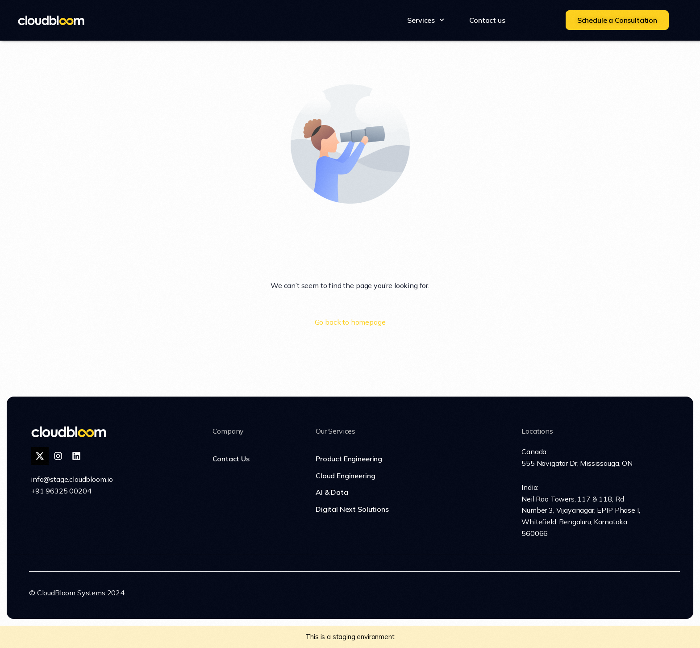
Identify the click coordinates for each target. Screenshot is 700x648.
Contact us (487, 20)
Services (425, 20)
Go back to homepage (350, 322)
